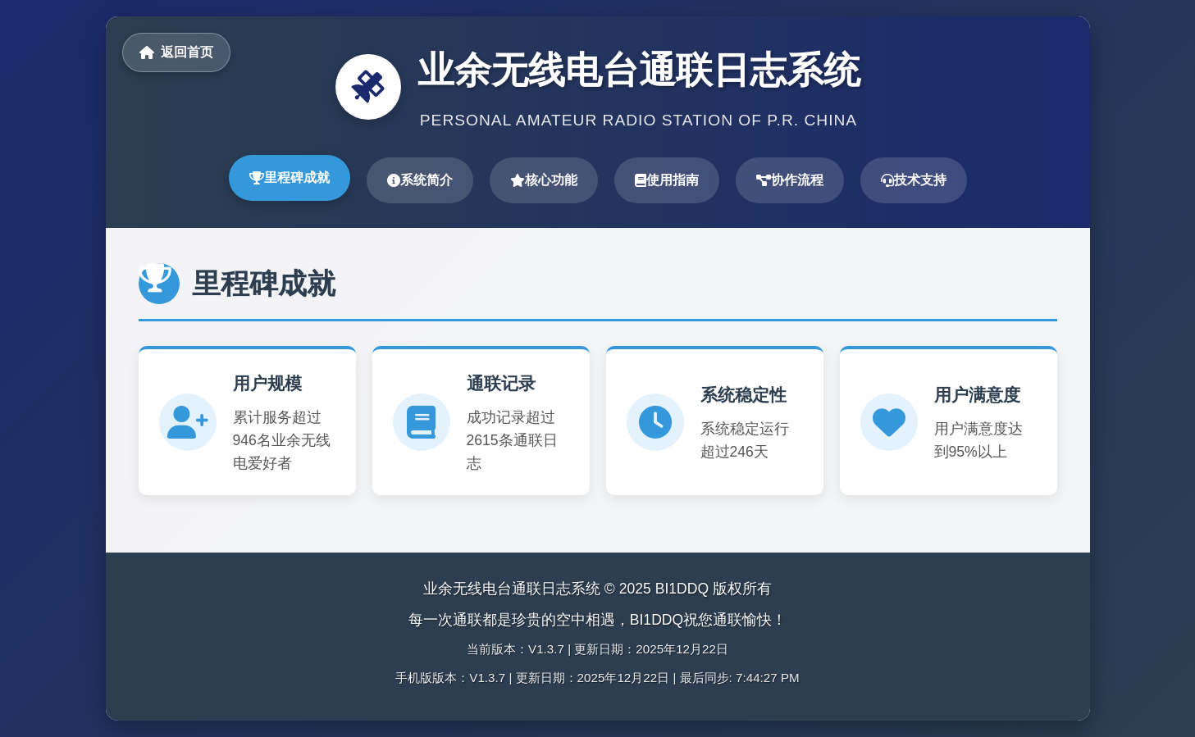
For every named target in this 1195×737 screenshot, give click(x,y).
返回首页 (176, 52)
